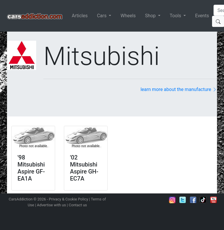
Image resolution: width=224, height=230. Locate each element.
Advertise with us (51, 205)
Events (202, 15)
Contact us (78, 205)
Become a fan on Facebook (193, 199)
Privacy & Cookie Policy (68, 199)
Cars (102, 15)
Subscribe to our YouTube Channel (213, 199)
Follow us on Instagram (172, 199)
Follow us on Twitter (182, 199)
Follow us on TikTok (203, 199)
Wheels (128, 15)
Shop (151, 15)
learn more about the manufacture (179, 89)
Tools (176, 15)
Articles (80, 15)
